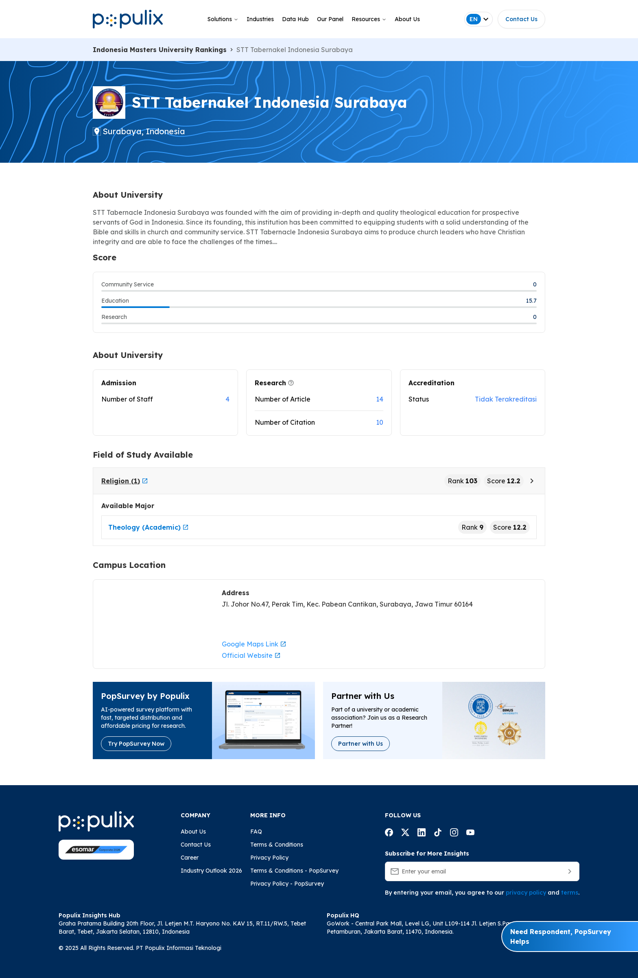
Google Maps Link (254, 644)
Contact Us (521, 19)
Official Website (251, 655)
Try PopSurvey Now (136, 743)
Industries (260, 19)
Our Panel (330, 19)
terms (569, 892)
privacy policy (526, 892)
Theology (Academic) (148, 527)
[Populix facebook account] (389, 833)
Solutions (223, 19)
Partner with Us (360, 743)
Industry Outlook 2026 (211, 870)
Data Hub (295, 19)
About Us (407, 19)
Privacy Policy (269, 857)
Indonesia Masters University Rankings (160, 50)
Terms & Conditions (276, 844)
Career (190, 857)
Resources (369, 19)
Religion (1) (124, 481)
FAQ (256, 831)
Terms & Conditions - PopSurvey (294, 870)
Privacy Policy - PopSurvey (287, 883)
